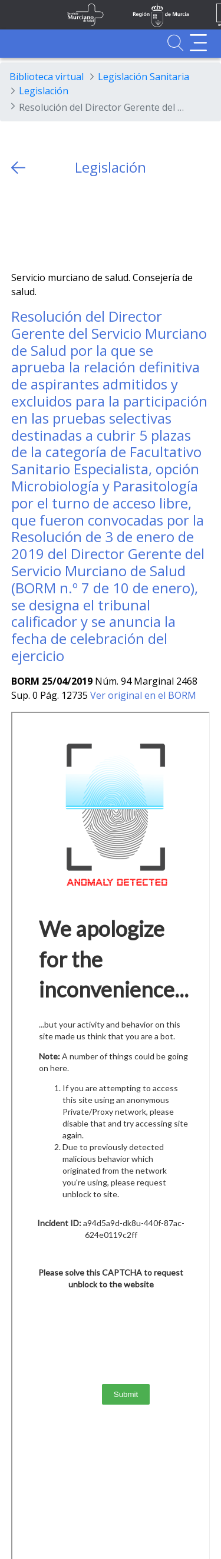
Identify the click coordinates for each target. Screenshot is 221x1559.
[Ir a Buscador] (175, 42)
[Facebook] (43, 223)
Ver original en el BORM (143, 695)
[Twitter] (20, 223)
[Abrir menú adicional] (198, 42)
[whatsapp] (66, 223)
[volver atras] (18, 167)
